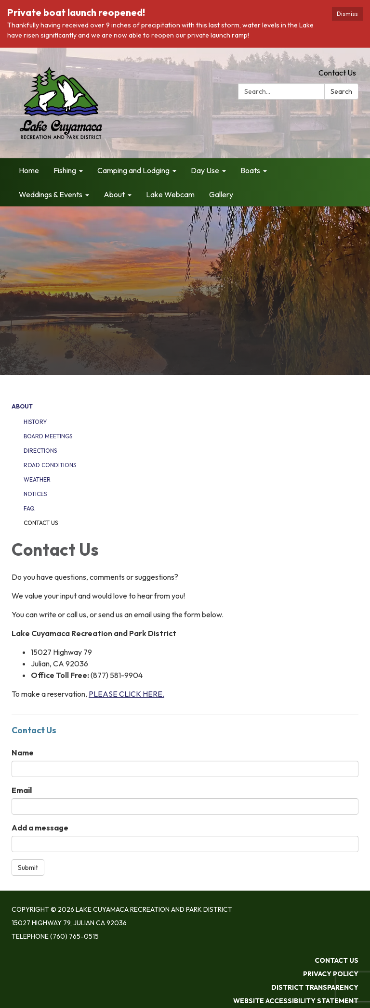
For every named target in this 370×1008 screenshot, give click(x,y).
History (35, 421)
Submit (28, 867)
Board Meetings (48, 436)
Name (23, 752)
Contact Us (337, 72)
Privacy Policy (330, 974)
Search (341, 91)
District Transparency (314, 987)
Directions (40, 450)
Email (22, 790)
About (22, 406)
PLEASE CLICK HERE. (126, 694)
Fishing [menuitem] (64, 170)
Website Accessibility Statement (295, 1000)
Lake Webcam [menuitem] (170, 194)
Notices (35, 494)
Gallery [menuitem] (221, 194)
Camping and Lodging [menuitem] (133, 170)
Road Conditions (50, 465)
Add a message (40, 827)
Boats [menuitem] (250, 170)
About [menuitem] (114, 194)
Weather (37, 479)
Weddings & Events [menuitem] (50, 194)
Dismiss (347, 13)
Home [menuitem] (29, 170)
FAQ (29, 508)
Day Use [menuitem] (205, 170)
